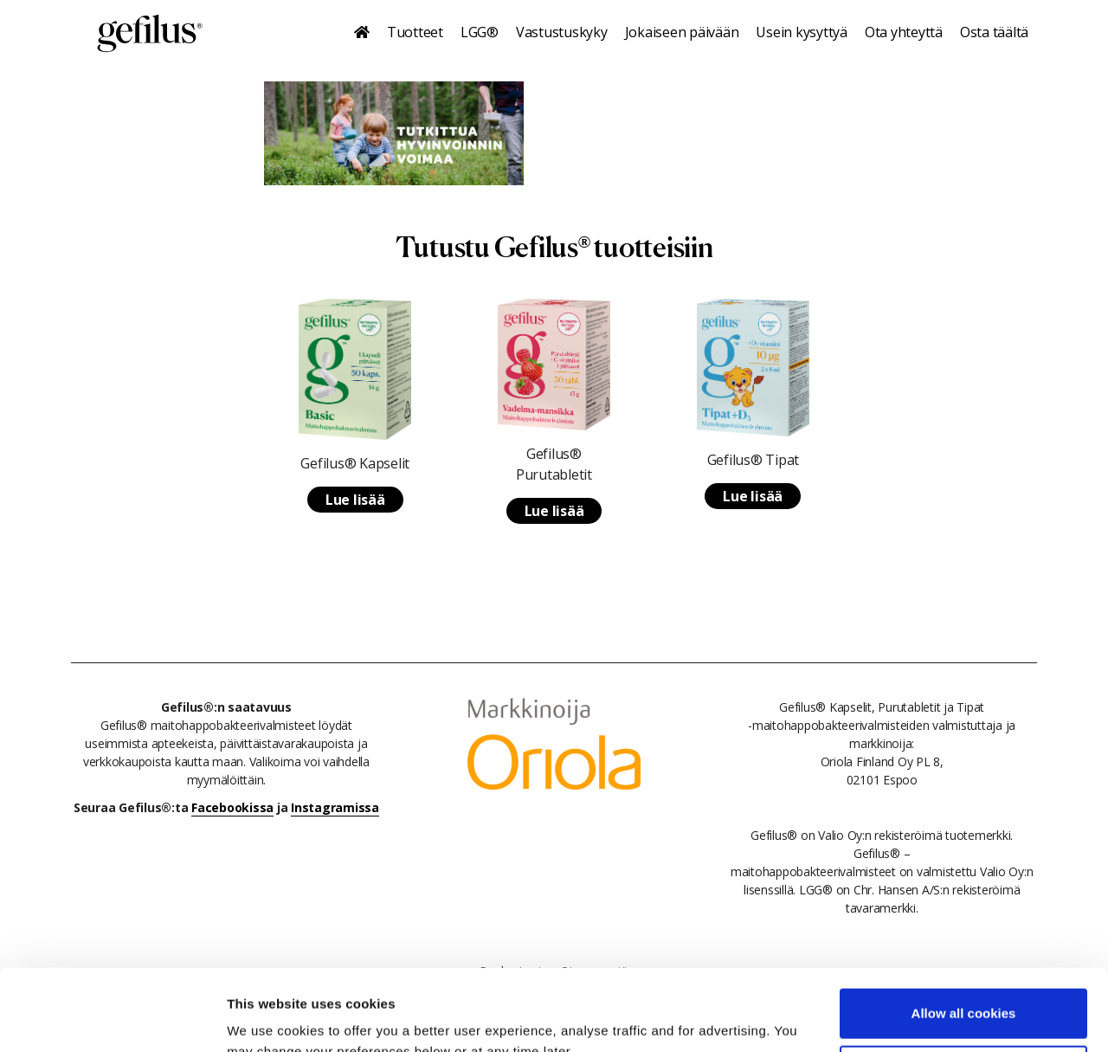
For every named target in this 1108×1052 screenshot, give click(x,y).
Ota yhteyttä (904, 32)
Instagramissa (335, 807)
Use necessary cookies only (963, 988)
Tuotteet (415, 32)
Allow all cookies (964, 932)
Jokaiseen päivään (682, 32)
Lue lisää (355, 499)
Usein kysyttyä (801, 32)
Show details (267, 1017)
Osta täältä (994, 32)
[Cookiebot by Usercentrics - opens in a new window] (112, 1018)
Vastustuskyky (562, 32)
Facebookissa (232, 807)
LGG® (480, 32)
